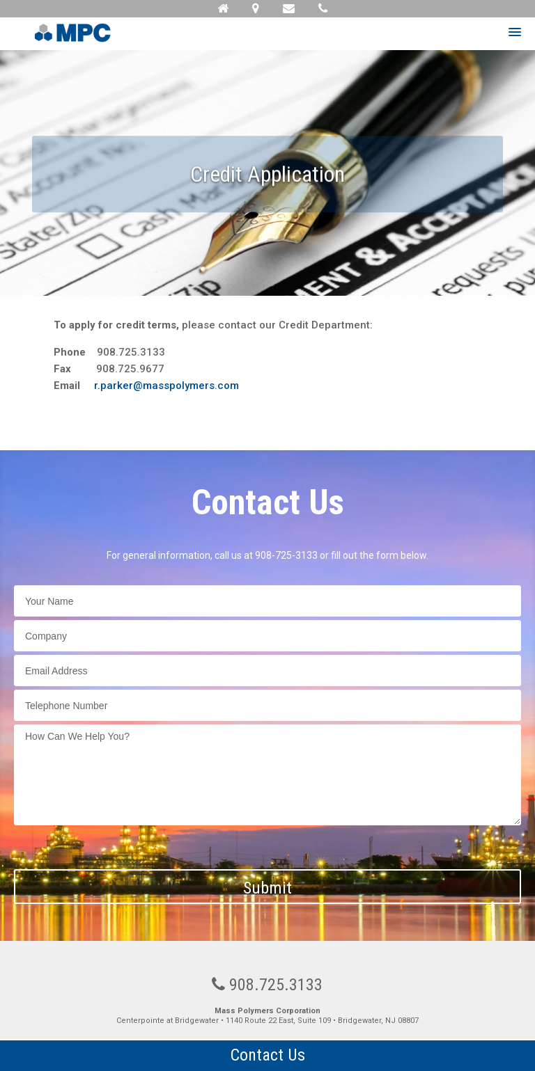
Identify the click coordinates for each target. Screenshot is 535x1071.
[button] (515, 32)
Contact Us (268, 1055)
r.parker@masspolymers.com (166, 385)
